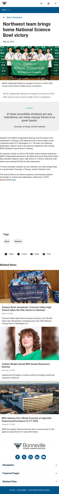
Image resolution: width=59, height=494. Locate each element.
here (14, 180)
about (4, 10)
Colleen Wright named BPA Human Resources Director (26, 365)
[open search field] (41, 3)
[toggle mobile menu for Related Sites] (56, 482)
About (7, 241)
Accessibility (21, 490)
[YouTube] (43, 457)
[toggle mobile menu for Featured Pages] (56, 473)
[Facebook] (17, 457)
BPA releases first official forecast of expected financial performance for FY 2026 (26, 419)
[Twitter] (24, 457)
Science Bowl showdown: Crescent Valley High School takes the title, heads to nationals (26, 308)
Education (18, 241)
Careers (12, 490)
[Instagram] (30, 457)
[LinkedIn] (37, 457)
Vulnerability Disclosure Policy (39, 490)
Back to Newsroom (12, 17)
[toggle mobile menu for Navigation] (56, 465)
